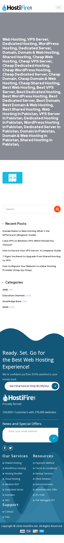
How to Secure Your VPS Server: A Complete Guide (31, 250)
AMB (5, 289)
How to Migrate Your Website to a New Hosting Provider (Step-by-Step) (29, 268)
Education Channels (13, 295)
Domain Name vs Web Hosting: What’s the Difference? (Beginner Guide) (26, 232)
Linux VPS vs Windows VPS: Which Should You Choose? (28, 242)
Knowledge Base (11, 301)
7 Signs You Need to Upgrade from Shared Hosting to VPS (31, 258)
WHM (5, 307)
